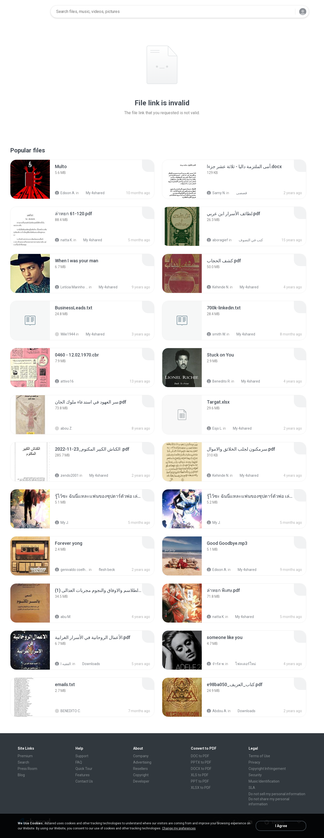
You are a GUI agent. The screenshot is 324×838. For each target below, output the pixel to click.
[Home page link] (30, 11)
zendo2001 (67, 475)
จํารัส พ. (216, 664)
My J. (62, 523)
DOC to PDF (200, 756)
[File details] (30, 179)
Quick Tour (83, 769)
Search (23, 762)
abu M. (63, 617)
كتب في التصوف (248, 240)
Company (141, 756)
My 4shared (92, 193)
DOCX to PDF (201, 769)
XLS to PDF (199, 775)
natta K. (64, 240)
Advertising (142, 762)
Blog (21, 775)
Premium (25, 756)
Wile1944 (65, 334)
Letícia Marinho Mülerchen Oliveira (71, 287)
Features (82, 775)
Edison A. (65, 193)
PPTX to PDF (201, 762)
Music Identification (264, 781)
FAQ (78, 762)
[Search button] (288, 12)
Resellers (140, 769)
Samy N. (216, 193)
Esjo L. (214, 428)
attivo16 (64, 381)
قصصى (239, 193)
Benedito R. (219, 381)
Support (81, 756)
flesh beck (104, 570)
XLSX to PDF (201, 788)
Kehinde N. (218, 287)
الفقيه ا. (63, 664)
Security (255, 775)
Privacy (254, 762)
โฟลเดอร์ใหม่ (243, 664)
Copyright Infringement (267, 769)
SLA (252, 788)
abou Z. (63, 428)
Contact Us (84, 781)
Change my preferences (179, 828)
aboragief (217, 240)
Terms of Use (259, 756)
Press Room (27, 769)
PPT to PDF (200, 781)
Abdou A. (217, 711)
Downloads (88, 664)
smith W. (216, 334)
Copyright (141, 775)
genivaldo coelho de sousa (71, 570)
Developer (141, 781)
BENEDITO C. (68, 711)
